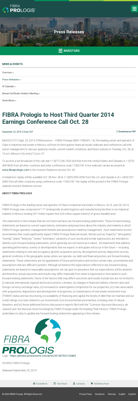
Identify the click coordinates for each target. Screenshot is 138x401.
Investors (69, 51)
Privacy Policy (85, 394)
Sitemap (112, 394)
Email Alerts (8, 100)
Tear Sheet (62, 384)
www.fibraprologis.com (15, 169)
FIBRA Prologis (16, 394)
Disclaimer (100, 394)
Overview (7, 72)
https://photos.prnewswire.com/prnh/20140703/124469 (43, 355)
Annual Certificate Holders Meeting (20, 93)
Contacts (80, 384)
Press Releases (10, 79)
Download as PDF (126, 131)
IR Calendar (8, 86)
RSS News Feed (101, 384)
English (122, 394)
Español (132, 394)
